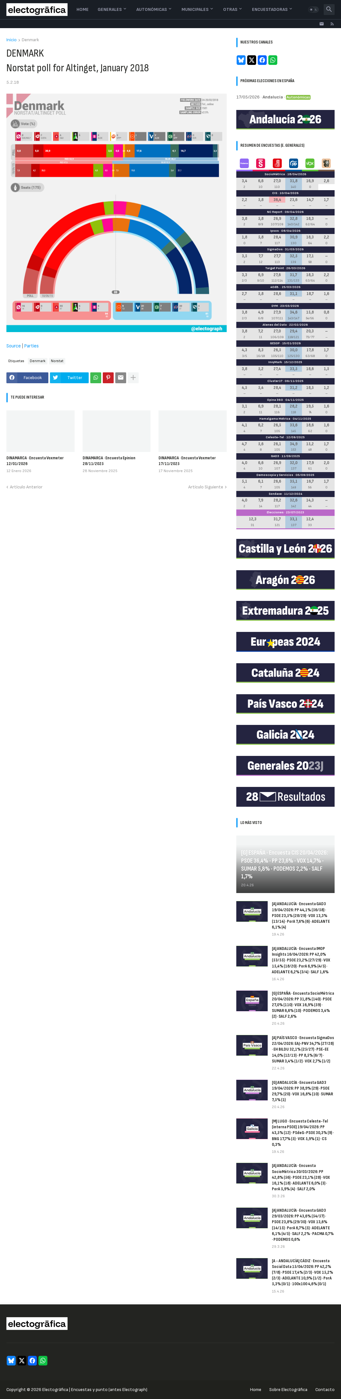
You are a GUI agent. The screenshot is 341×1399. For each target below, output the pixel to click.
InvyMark (275, 362)
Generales (110, 9)
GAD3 (275, 456)
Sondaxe (275, 494)
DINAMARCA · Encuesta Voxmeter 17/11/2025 (187, 460)
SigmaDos (275, 249)
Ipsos (274, 231)
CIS (274, 193)
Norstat (57, 361)
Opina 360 (275, 400)
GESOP (275, 343)
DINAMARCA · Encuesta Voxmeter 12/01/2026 (35, 460)
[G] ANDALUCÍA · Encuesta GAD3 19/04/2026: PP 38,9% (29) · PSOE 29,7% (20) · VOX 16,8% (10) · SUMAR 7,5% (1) (302, 1091)
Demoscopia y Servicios (274, 475)
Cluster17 (274, 381)
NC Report (274, 212)
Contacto (325, 1389)
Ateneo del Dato (275, 325)
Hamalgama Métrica (274, 419)
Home (83, 9)
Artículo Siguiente (205, 487)
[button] (313, 9)
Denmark (30, 40)
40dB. (275, 287)
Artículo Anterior (26, 487)
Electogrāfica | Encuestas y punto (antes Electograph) (94, 1389)
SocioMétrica (274, 174)
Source (13, 346)
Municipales (195, 9)
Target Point (274, 268)
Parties (31, 346)
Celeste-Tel (275, 437)
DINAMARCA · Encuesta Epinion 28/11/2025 (109, 460)
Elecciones (275, 512)
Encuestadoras (270, 9)
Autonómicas (151, 9)
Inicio (11, 40)
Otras (230, 9)
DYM (275, 306)
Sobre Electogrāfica (288, 1389)
